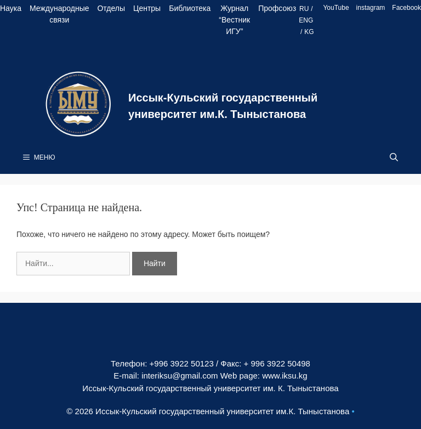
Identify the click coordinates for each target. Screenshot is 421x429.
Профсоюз (277, 8)
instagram (370, 8)
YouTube (336, 8)
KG (309, 32)
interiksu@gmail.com (179, 375)
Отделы (111, 8)
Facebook (406, 8)
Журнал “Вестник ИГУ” (234, 20)
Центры (147, 8)
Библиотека (189, 8)
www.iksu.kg (285, 375)
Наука (10, 8)
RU (304, 9)
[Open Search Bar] (394, 157)
